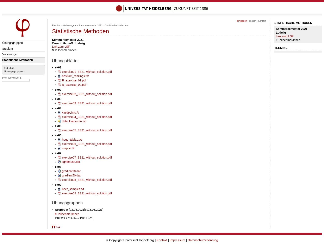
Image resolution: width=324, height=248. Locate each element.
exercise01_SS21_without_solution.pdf (87, 71)
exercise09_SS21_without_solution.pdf (87, 193)
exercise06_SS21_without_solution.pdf (87, 144)
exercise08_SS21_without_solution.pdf (87, 179)
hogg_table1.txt (72, 139)
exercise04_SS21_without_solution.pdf (87, 117)
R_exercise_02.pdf (74, 84)
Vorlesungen (10, 54)
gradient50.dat (71, 175)
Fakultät (9, 68)
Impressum (177, 240)
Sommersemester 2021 (90, 25)
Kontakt (262, 21)
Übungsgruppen (12, 43)
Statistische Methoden (17, 60)
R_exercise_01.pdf (74, 80)
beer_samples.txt (73, 189)
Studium (7, 48)
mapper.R (68, 148)
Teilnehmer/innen (67, 214)
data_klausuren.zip (74, 121)
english (252, 21)
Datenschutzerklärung (203, 240)
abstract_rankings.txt (75, 76)
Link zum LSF (61, 46)
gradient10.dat (71, 171)
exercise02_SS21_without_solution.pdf (87, 94)
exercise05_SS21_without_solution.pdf (87, 130)
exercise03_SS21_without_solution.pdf (87, 103)
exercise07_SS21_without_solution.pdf (87, 157)
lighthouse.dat (71, 161)
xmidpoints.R (70, 112)
